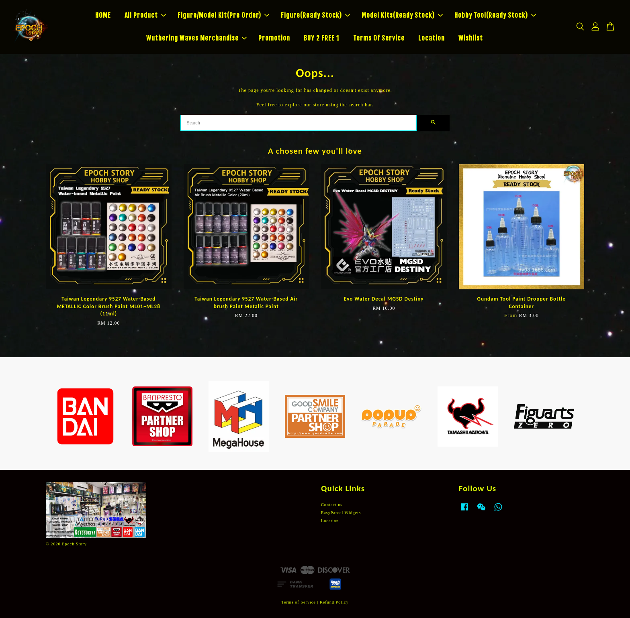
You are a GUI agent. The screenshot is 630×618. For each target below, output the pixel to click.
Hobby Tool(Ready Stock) (495, 15)
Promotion (274, 38)
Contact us (331, 504)
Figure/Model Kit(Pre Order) (223, 15)
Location (431, 38)
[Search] (298, 123)
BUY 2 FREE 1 (322, 38)
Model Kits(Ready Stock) (402, 15)
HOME (103, 15)
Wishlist (470, 38)
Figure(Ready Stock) (315, 15)
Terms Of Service (379, 38)
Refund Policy (334, 602)
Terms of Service (298, 602)
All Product (145, 15)
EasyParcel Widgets (341, 512)
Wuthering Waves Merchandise (196, 38)
